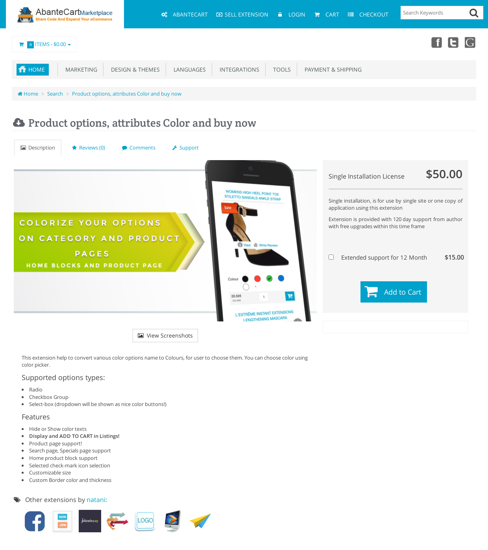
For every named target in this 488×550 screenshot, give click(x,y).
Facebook (436, 42)
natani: (97, 499)
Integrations (237, 69)
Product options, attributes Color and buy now (126, 93)
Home (36, 69)
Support (185, 147)
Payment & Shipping (331, 69)
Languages (188, 69)
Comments (138, 147)
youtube (471, 42)
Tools (280, 69)
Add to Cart (402, 292)
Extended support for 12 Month (394, 257)
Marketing (79, 69)
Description (37, 147)
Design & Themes (134, 69)
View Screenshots (165, 335)
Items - (44, 44)
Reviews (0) (88, 147)
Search (55, 93)
